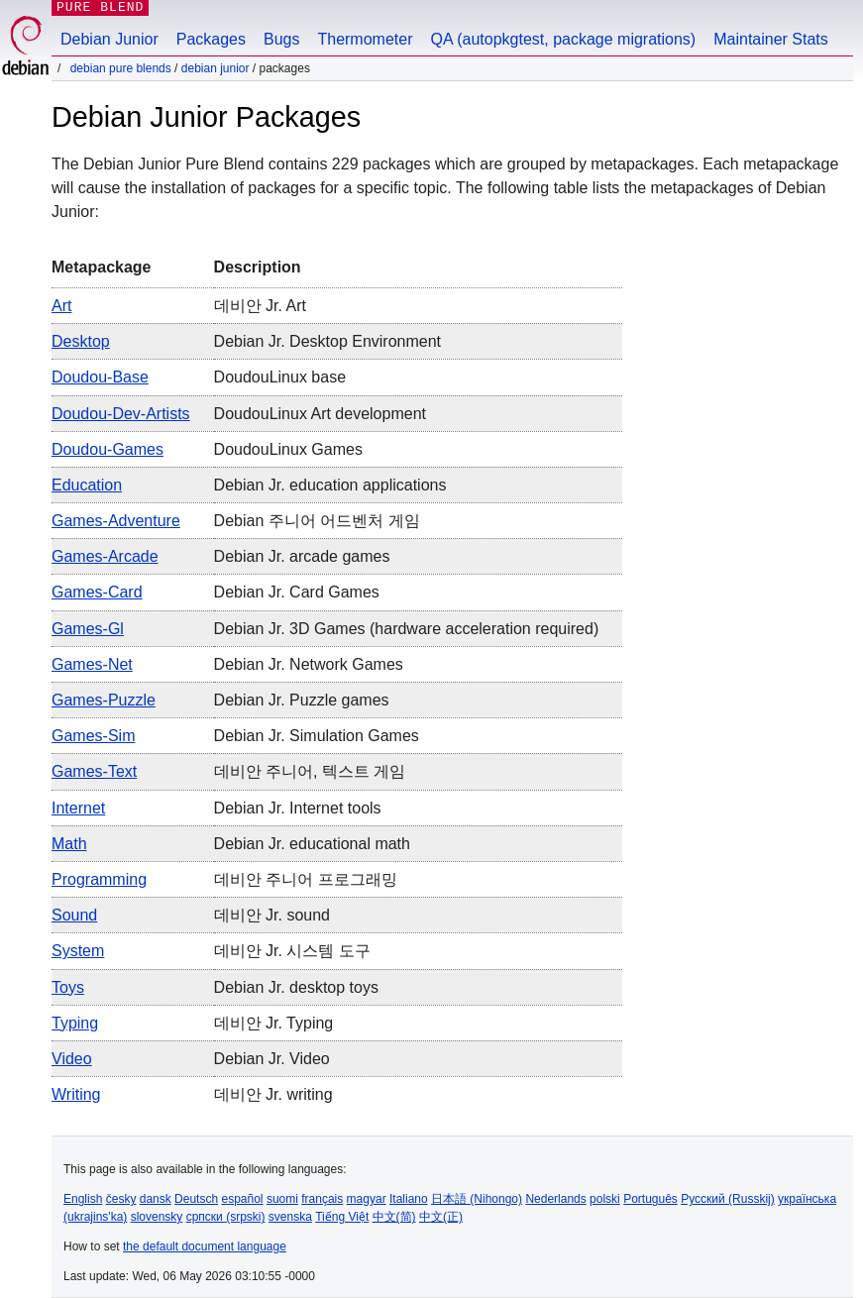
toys (68, 987)
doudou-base (100, 377)
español (242, 1199)
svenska (290, 1217)
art (61, 305)
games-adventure (116, 520)
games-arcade (105, 556)
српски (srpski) (226, 1217)
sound (74, 915)
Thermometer (364, 39)
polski (605, 1199)
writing (76, 1094)
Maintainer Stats (770, 39)
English (82, 1199)
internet (78, 808)
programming (99, 879)
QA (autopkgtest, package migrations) (564, 39)
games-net (92, 664)
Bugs (281, 39)
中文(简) (394, 1217)
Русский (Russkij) (728, 1199)
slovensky (157, 1217)
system (78, 950)
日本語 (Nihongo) (476, 1199)
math (69, 843)
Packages (211, 39)
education (87, 485)
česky (121, 1199)
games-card (97, 592)
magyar (366, 1199)
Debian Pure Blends (120, 68)
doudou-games (107, 449)
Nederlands (555, 1199)
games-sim (93, 735)
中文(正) (441, 1217)
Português (650, 1199)
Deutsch (196, 1199)
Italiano (408, 1199)
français (322, 1199)
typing (75, 1023)
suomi (282, 1199)
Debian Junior (109, 39)
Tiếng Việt (342, 1217)
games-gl (88, 628)
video (72, 1058)
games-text (94, 771)
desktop (81, 341)
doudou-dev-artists (121, 413)
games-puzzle (104, 700)
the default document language (204, 1246)
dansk (155, 1199)
